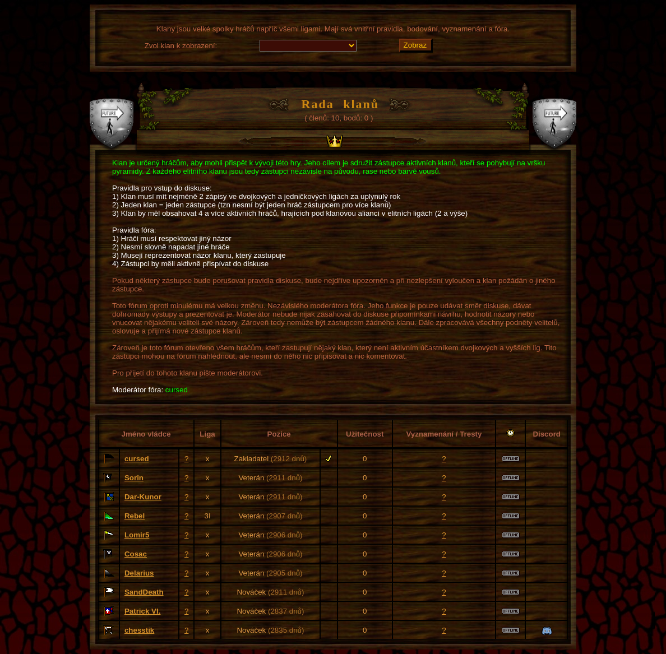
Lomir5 (136, 535)
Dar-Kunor (142, 497)
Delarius (139, 573)
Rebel (134, 516)
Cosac (135, 554)
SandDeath (144, 592)
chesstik (139, 630)
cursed (136, 458)
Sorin (134, 478)
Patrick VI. (142, 611)
